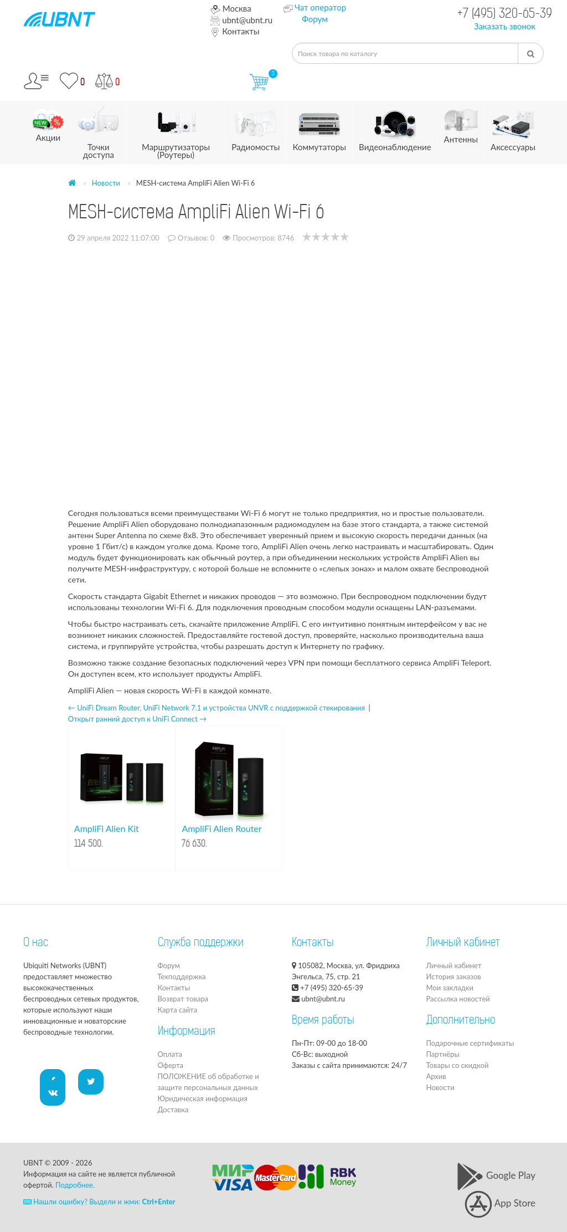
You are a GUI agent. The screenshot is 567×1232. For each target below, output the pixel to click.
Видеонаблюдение (395, 126)
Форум (315, 19)
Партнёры (443, 1054)
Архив (436, 1076)
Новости (106, 182)
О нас (35, 943)
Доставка (173, 1109)
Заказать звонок (504, 26)
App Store (500, 1203)
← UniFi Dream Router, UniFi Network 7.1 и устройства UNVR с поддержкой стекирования (216, 707)
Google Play (495, 1175)
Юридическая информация (203, 1098)
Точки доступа (98, 130)
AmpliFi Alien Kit (106, 828)
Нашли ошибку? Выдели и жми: (99, 1201)
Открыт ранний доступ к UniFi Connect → (137, 718)
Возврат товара (183, 998)
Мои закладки (449, 987)
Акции (48, 121)
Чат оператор (320, 7)
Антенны (461, 122)
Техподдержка (182, 976)
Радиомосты (255, 126)
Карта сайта (178, 1009)
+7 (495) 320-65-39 (504, 14)
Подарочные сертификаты (470, 1043)
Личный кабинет (454, 965)
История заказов (453, 976)
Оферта (170, 1065)
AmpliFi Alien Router (221, 828)
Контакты (234, 31)
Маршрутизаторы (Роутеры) (176, 130)
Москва (230, 8)
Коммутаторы (319, 126)
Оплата (170, 1054)
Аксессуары (513, 126)
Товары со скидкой (457, 1065)
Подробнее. (75, 1184)
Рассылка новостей (458, 998)
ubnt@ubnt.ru (241, 20)
